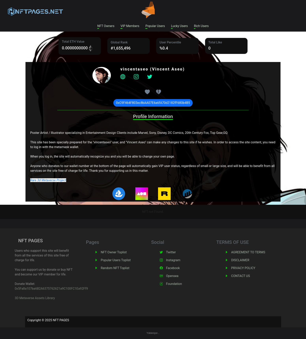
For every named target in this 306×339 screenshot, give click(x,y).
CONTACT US (247, 276)
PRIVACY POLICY (250, 268)
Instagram (180, 260)
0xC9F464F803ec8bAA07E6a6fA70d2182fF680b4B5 (153, 103)
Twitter (177, 252)
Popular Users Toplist (122, 260)
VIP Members (129, 26)
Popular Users (155, 26)
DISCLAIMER (247, 260)
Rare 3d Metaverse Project (48, 180)
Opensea (179, 276)
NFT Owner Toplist (120, 252)
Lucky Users (179, 26)
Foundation (180, 284)
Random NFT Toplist (121, 268)
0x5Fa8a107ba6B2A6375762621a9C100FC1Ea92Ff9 (43, 289)
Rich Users (202, 26)
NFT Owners (105, 26)
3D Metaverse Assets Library (26, 298)
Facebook (179, 268)
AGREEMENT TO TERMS (255, 252)
